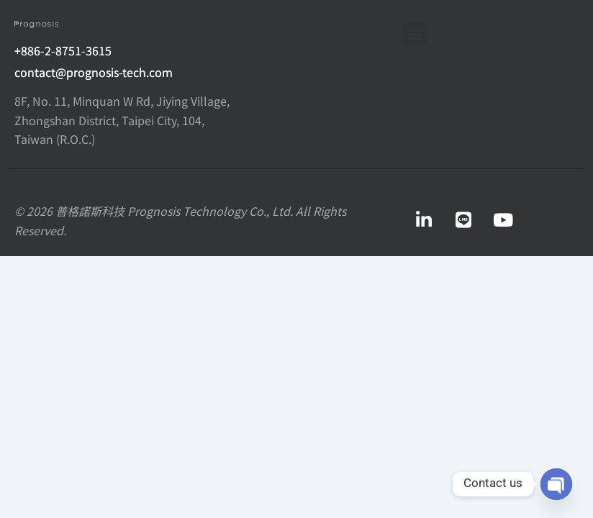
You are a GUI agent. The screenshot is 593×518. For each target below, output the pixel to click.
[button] (415, 33)
